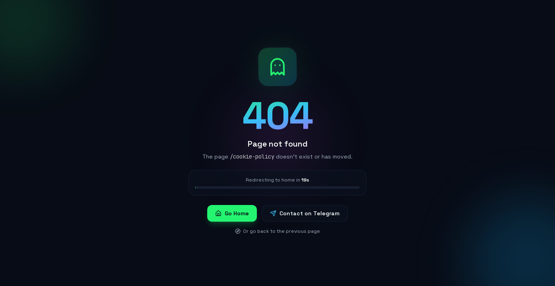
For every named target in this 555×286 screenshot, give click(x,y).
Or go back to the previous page (277, 231)
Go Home (232, 213)
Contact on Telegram (304, 213)
